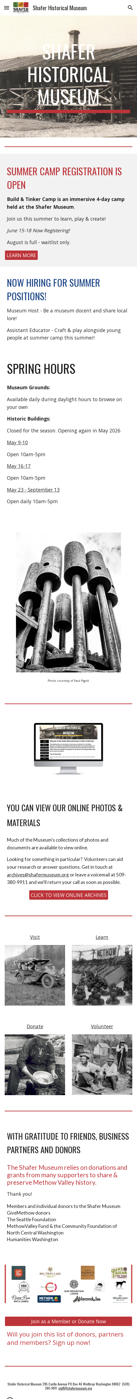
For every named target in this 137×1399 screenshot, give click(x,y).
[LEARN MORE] (21, 255)
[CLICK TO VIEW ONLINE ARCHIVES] (68, 895)
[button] (6, 7)
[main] (68, 76)
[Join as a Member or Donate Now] (68, 1321)
